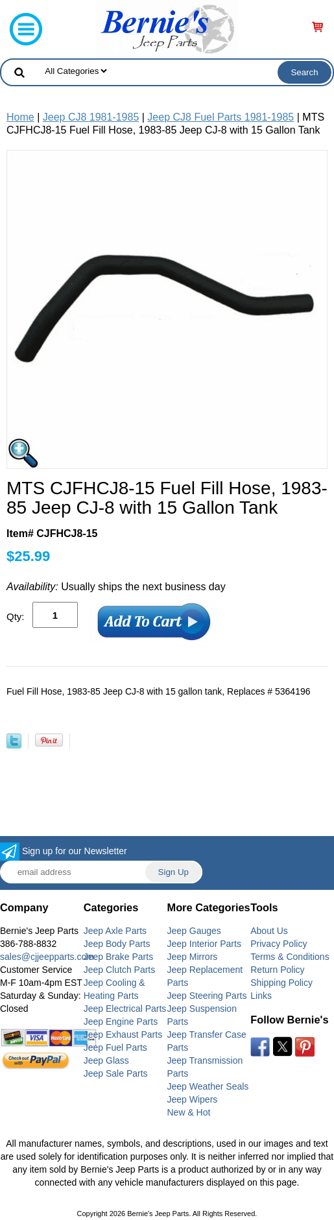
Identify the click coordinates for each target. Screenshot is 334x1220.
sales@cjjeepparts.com (47, 956)
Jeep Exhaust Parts (123, 1034)
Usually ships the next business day (116, 586)
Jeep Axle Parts (115, 931)
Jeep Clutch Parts (120, 969)
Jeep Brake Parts (118, 956)
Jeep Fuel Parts (115, 1047)
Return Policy (277, 969)
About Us (269, 931)
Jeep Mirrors (192, 956)
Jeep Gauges (194, 931)
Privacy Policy (278, 944)
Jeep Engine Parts (121, 1021)
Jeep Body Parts (117, 944)
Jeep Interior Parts (204, 944)
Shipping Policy (281, 982)
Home (20, 117)
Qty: (15, 616)
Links (261, 995)
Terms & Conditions (289, 956)
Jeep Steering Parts (207, 995)
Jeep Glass (106, 1060)
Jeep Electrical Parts (125, 1008)
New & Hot (189, 1112)
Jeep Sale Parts (116, 1073)
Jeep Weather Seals (208, 1086)
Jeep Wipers (192, 1099)
